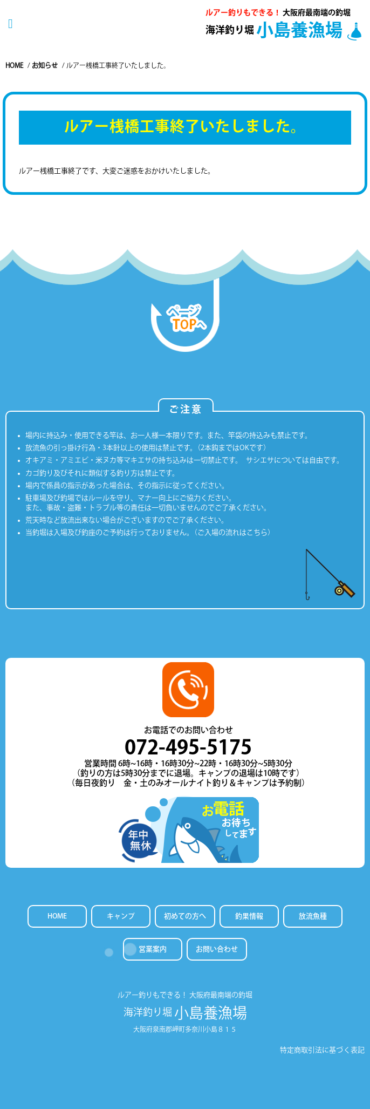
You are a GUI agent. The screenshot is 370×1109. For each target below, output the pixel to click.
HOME (57, 916)
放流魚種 (313, 916)
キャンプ (121, 916)
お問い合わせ (217, 948)
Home (14, 65)
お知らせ (45, 65)
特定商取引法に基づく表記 (322, 1049)
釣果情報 (249, 916)
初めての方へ (185, 916)
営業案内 (153, 948)
